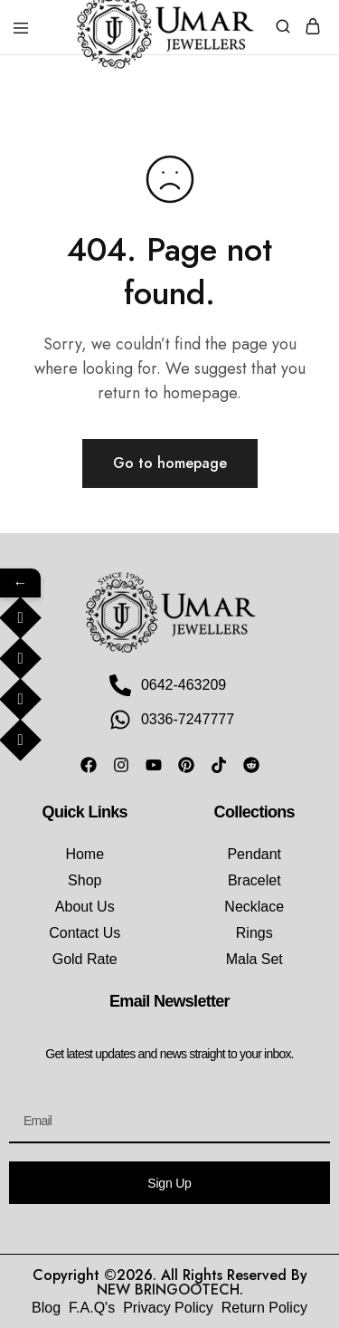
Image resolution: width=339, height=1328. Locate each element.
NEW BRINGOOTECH (168, 1289)
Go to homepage (170, 463)
